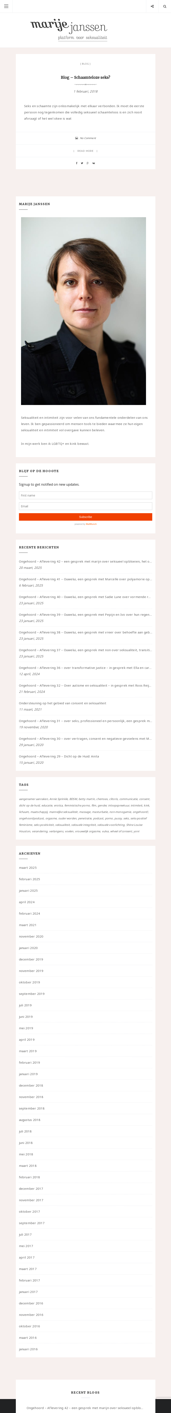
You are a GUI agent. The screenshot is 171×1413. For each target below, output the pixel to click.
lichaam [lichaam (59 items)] (24, 812)
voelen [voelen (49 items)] (69, 831)
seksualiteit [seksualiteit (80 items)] (62, 825)
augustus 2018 (30, 1120)
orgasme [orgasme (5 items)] (51, 818)
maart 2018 (28, 1165)
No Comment (88, 138)
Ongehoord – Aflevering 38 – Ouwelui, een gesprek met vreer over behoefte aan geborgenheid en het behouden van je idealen (85, 632)
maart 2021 (28, 925)
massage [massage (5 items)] (85, 812)
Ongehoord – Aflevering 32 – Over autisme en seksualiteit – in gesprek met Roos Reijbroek (85, 685)
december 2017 (31, 1188)
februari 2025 (29, 879)
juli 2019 (25, 1005)
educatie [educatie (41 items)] (46, 805)
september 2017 (32, 1223)
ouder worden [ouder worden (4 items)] (67, 818)
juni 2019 (26, 1016)
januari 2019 (28, 1074)
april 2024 (27, 902)
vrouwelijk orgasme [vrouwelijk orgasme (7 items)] (87, 831)
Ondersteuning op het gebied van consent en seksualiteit (62, 703)
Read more (85, 150)
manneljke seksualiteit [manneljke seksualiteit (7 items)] (63, 812)
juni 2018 (26, 1143)
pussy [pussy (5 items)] (118, 818)
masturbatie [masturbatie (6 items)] (100, 812)
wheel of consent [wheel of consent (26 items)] (121, 831)
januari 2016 (28, 1349)
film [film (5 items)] (93, 805)
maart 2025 (28, 867)
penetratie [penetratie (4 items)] (84, 818)
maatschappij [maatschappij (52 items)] (39, 812)
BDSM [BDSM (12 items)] (73, 799)
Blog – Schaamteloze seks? (85, 77)
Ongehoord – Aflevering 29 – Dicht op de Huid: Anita (59, 756)
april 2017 (27, 1257)
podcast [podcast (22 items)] (98, 818)
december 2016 (31, 1303)
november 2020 (31, 936)
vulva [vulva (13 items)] (105, 831)
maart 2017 (28, 1269)
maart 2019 (28, 1051)
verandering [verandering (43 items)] (39, 831)
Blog (85, 63)
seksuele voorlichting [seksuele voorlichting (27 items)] (111, 825)
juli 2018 (25, 1131)
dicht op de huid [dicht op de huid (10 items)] (29, 805)
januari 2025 (28, 890)
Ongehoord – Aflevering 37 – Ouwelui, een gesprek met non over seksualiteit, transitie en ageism (85, 650)
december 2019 (31, 959)
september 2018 (32, 1108)
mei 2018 (26, 1154)
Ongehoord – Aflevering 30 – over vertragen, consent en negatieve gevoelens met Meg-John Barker (85, 738)
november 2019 (31, 971)
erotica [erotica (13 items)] (58, 805)
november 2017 (31, 1200)
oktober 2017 (29, 1211)
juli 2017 (25, 1234)
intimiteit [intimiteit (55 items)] (136, 805)
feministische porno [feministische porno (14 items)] (77, 805)
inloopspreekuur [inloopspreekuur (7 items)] (118, 805)
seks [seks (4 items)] (126, 818)
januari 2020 (28, 948)
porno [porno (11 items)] (109, 818)
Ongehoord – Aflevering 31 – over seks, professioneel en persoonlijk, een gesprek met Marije (85, 721)
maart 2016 (28, 1337)
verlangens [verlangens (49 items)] (56, 831)
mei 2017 (26, 1246)
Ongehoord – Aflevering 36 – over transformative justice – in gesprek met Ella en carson (85, 668)
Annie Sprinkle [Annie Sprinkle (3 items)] (58, 799)
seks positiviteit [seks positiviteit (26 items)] (44, 825)
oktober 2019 (29, 982)
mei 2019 (26, 1028)
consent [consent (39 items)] (144, 799)
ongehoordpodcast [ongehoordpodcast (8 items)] (31, 818)
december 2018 (31, 1085)
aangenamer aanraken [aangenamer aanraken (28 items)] (33, 799)
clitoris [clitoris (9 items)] (113, 799)
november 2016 (31, 1315)
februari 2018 (29, 1177)
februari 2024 (29, 913)
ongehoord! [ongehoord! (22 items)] (140, 812)
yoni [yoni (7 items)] (136, 831)
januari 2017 (28, 1292)
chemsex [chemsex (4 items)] (102, 799)
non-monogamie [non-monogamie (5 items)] (120, 812)
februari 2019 (29, 1062)
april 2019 (27, 1039)
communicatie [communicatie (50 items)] (128, 799)
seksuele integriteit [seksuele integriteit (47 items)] (83, 825)
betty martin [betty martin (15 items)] (87, 799)
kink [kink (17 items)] (146, 805)
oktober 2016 (29, 1326)
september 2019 (32, 994)
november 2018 (31, 1097)
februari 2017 (29, 1280)
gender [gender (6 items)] (102, 805)
